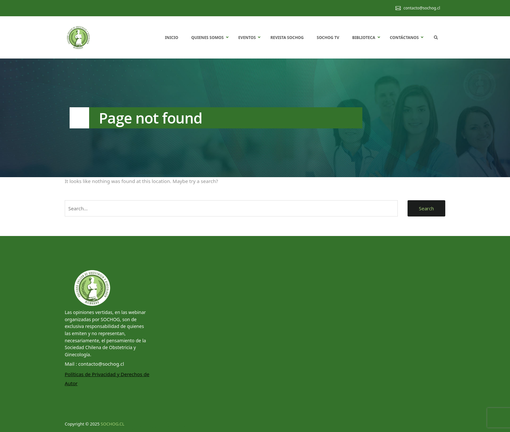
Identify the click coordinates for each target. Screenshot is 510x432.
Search (426, 208)
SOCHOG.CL (113, 424)
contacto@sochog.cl (421, 8)
